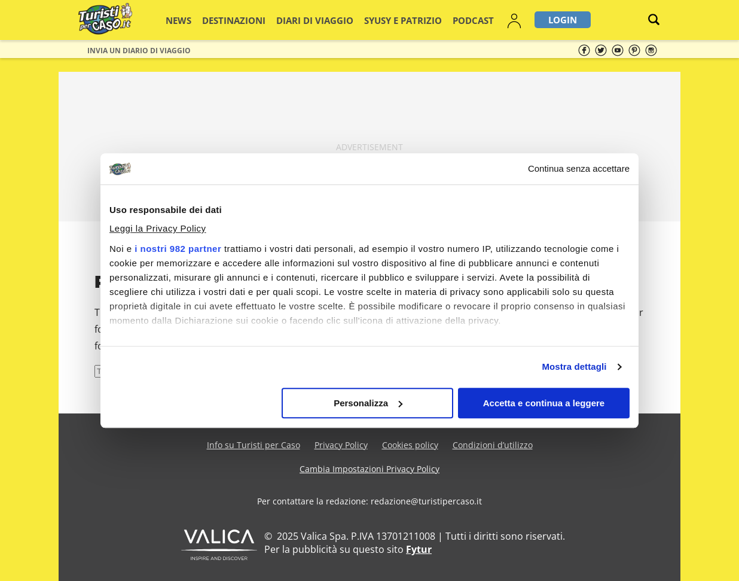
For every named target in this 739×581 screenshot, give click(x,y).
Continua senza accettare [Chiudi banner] (579, 168)
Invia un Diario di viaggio (139, 50)
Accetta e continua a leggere (543, 403)
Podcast (443, 20)
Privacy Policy (341, 445)
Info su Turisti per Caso (253, 445)
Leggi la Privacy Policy (157, 229)
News (195, 20)
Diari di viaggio (310, 20)
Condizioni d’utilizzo (493, 445)
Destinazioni (242, 20)
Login (527, 20)
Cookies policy (410, 445)
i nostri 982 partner (178, 249)
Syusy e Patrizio (384, 20)
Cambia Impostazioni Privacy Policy (369, 468)
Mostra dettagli (574, 367)
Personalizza (368, 403)
